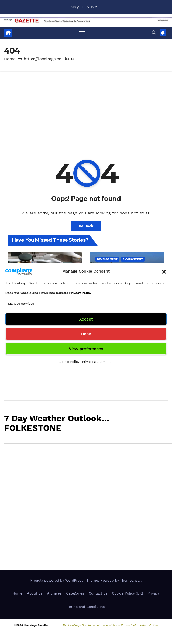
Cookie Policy (69, 362)
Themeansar (130, 580)
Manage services (21, 303)
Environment (133, 259)
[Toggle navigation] (82, 33)
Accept (86, 319)
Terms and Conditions (86, 607)
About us (34, 593)
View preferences (86, 348)
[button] (164, 271)
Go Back (85, 226)
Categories (75, 593)
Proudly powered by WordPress (57, 580)
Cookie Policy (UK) (127, 593)
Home (10, 59)
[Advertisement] (86, 111)
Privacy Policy (80, 293)
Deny (86, 334)
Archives (54, 593)
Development (107, 259)
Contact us (98, 593)
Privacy (153, 593)
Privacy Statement (96, 362)
